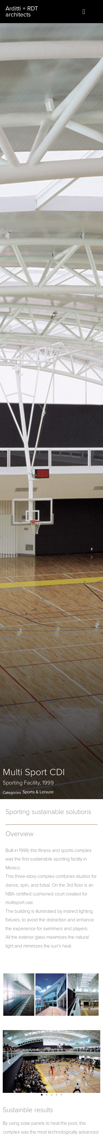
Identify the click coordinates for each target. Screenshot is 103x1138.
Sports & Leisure (38, 792)
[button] (42, 1095)
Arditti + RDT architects (21, 11)
